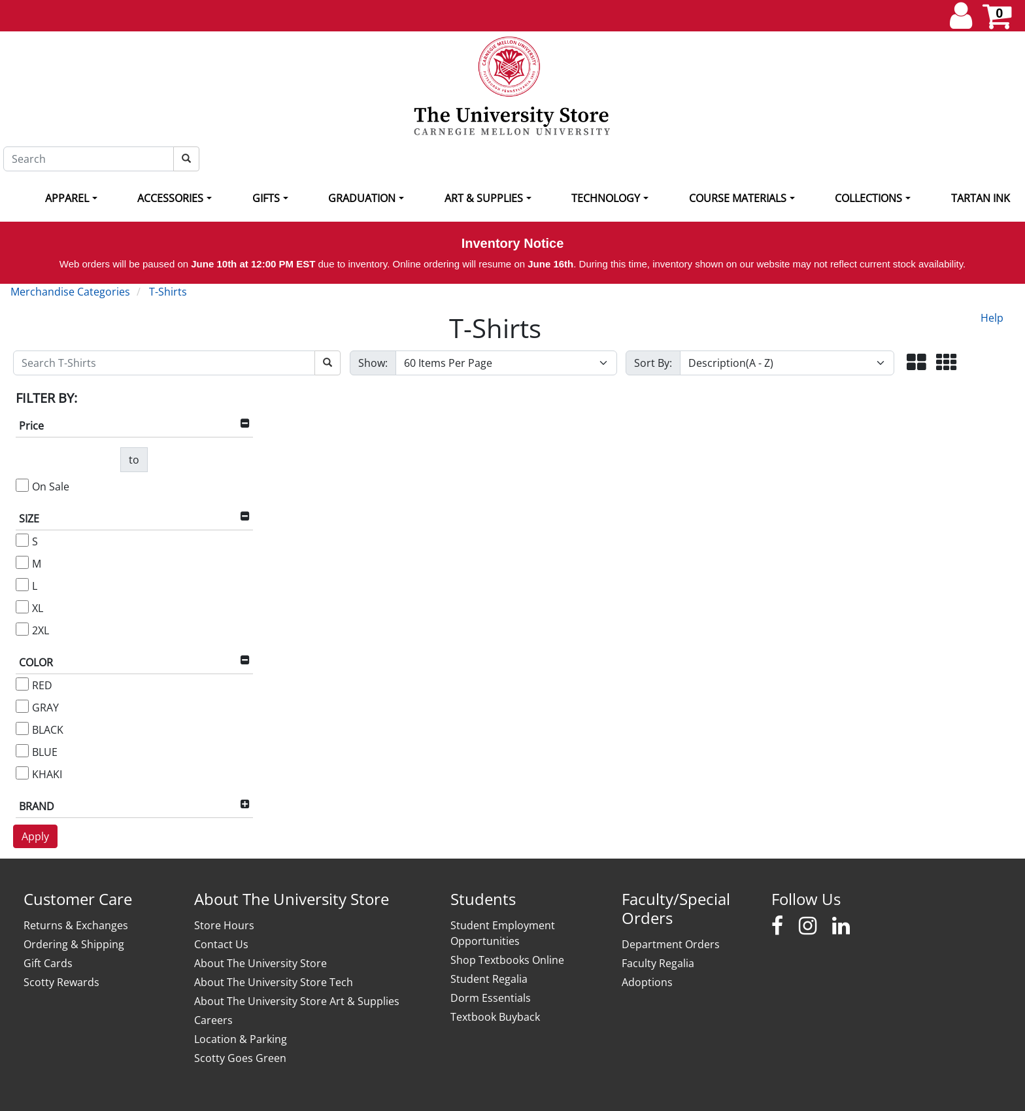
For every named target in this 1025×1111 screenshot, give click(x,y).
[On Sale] (22, 485)
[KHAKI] (22, 772)
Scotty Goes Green (240, 1058)
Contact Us (221, 944)
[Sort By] (787, 362)
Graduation (361, 198)
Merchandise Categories (70, 291)
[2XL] (22, 629)
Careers (213, 1020)
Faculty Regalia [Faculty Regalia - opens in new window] (658, 963)
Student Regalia (489, 979)
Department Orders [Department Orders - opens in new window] (671, 944)
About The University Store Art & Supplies (296, 1001)
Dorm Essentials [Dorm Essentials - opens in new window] (490, 998)
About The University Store (260, 963)
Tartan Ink (980, 198)
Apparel (67, 198)
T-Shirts (168, 291)
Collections (868, 198)
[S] (22, 540)
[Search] (88, 158)
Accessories (170, 198)
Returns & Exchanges (76, 925)
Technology (605, 198)
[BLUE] (22, 750)
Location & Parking (240, 1039)
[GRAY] (22, 706)
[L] (22, 584)
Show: (373, 363)
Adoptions (647, 982)
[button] (916, 363)
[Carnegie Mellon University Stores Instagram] (807, 925)
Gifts (266, 198)
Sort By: (653, 363)
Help (992, 318)
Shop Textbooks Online (507, 960)
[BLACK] (22, 728)
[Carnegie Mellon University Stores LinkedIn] (841, 925)
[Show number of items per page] (506, 362)
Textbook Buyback (495, 1017)
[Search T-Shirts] (164, 362)
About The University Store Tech (273, 982)
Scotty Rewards (61, 982)
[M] (22, 562)
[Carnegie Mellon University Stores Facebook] (777, 925)
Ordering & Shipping (74, 944)
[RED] (22, 684)
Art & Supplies (484, 198)
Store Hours (224, 925)
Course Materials (737, 198)
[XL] (22, 606)
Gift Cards (48, 963)
